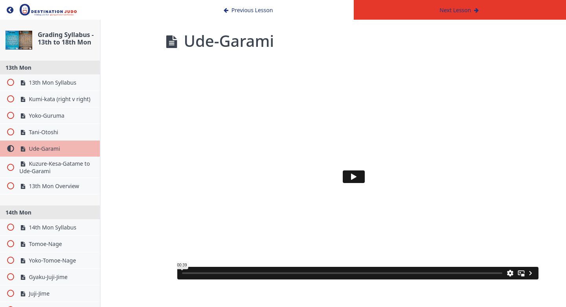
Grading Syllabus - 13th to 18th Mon (90, 43)
